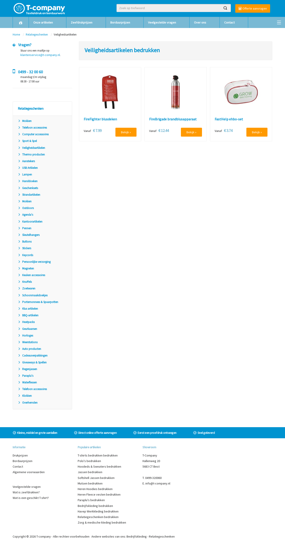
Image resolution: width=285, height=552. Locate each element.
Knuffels (25, 282)
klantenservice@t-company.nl (40, 55)
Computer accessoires (33, 134)
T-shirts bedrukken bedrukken (98, 455)
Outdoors (26, 208)
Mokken (25, 121)
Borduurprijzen (120, 22)
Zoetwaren (26, 288)
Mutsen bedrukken (90, 483)
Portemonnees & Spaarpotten (38, 302)
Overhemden (28, 403)
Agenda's (25, 215)
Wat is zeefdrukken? (26, 492)
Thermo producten (31, 154)
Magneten (26, 268)
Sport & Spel (27, 141)
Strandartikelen (29, 195)
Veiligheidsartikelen (31, 148)
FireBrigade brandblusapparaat (173, 119)
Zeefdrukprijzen (81, 22)
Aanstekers (26, 161)
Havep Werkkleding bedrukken (98, 511)
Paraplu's (25, 376)
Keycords (25, 255)
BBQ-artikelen (28, 315)
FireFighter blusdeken (100, 119)
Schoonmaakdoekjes (33, 295)
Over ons (200, 22)
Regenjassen (27, 369)
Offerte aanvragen (253, 8)
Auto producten (29, 349)
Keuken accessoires (31, 275)
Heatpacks (26, 322)
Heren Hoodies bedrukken (95, 489)
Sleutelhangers (29, 235)
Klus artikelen (28, 309)
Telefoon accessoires (32, 128)
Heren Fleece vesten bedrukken (99, 494)
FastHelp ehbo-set (229, 119)
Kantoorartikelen (30, 221)
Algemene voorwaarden (29, 472)
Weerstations (28, 342)
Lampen (25, 174)
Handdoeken (28, 181)
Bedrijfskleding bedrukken (95, 506)
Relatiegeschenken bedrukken (98, 517)
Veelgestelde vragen (162, 22)
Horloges (25, 335)
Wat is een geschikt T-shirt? (31, 498)
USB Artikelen (28, 168)
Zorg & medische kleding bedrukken (102, 522)
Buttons (25, 241)
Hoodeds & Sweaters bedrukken (99, 466)
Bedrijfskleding (137, 536)
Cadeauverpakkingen (33, 355)
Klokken (25, 396)
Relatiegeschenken (37, 34)
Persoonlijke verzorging (34, 262)
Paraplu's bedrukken (91, 500)
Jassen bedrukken (90, 472)
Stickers (24, 248)
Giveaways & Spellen (32, 362)
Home (16, 34)
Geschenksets (28, 188)
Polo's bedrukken (89, 461)
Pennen (24, 228)
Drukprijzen (20, 455)
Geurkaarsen (27, 329)
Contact (229, 22)
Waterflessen (27, 382)
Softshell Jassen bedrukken (96, 478)
